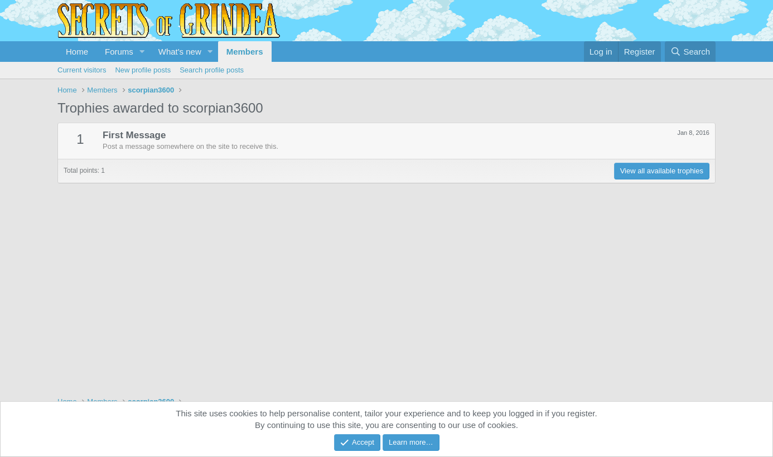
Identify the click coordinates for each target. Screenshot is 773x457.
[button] (142, 51)
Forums (119, 51)
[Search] (690, 51)
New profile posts (143, 70)
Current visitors (81, 70)
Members (244, 51)
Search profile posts (212, 70)
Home (77, 51)
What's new (179, 51)
